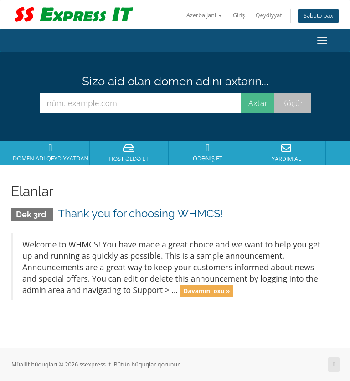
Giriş (239, 15)
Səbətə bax (318, 16)
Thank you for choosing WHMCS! (140, 213)
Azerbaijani (204, 15)
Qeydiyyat (269, 15)
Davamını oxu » (207, 291)
